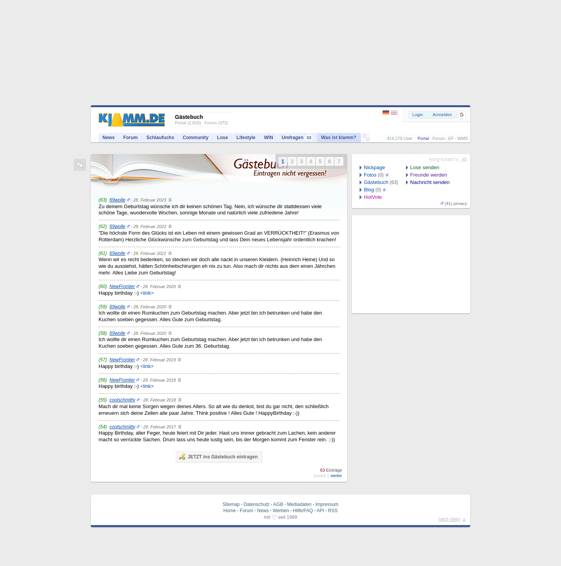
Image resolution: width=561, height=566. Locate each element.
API (320, 510)
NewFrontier (122, 286)
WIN (268, 137)
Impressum (326, 504)
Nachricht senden (430, 182)
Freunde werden (428, 175)
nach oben (449, 519)
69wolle (117, 200)
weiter (336, 475)
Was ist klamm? (338, 137)
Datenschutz (256, 504)
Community (195, 137)
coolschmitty (122, 400)
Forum (438, 138)
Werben (281, 510)
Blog (369, 190)
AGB (278, 504)
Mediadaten (299, 504)
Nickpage (374, 167)
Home (229, 510)
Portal (423, 138)
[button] (462, 115)
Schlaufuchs (160, 137)
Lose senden (424, 167)
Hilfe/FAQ (303, 510)
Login (418, 114)
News (108, 137)
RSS (333, 510)
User (408, 138)
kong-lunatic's (443, 159)
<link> (147, 293)
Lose (222, 137)
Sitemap (231, 504)
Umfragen (297, 137)
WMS (462, 138)
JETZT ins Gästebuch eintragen (218, 456)
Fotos (370, 175)
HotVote (373, 197)
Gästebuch (376, 182)
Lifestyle (246, 137)
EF (451, 138)
